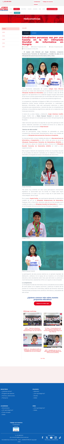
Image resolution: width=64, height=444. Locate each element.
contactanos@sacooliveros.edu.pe (19, 437)
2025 (3, 32)
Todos (4, 28)
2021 (3, 46)
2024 (3, 36)
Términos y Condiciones (51, 439)
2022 (3, 43)
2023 (3, 39)
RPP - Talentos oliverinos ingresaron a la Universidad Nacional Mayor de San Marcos (33, 329)
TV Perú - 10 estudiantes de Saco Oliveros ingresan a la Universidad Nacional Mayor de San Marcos (53, 330)
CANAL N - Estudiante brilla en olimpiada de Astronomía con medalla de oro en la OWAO (32, 350)
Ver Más (43, 358)
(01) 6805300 (20, 435)
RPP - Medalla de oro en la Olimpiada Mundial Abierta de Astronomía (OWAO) (52, 351)
